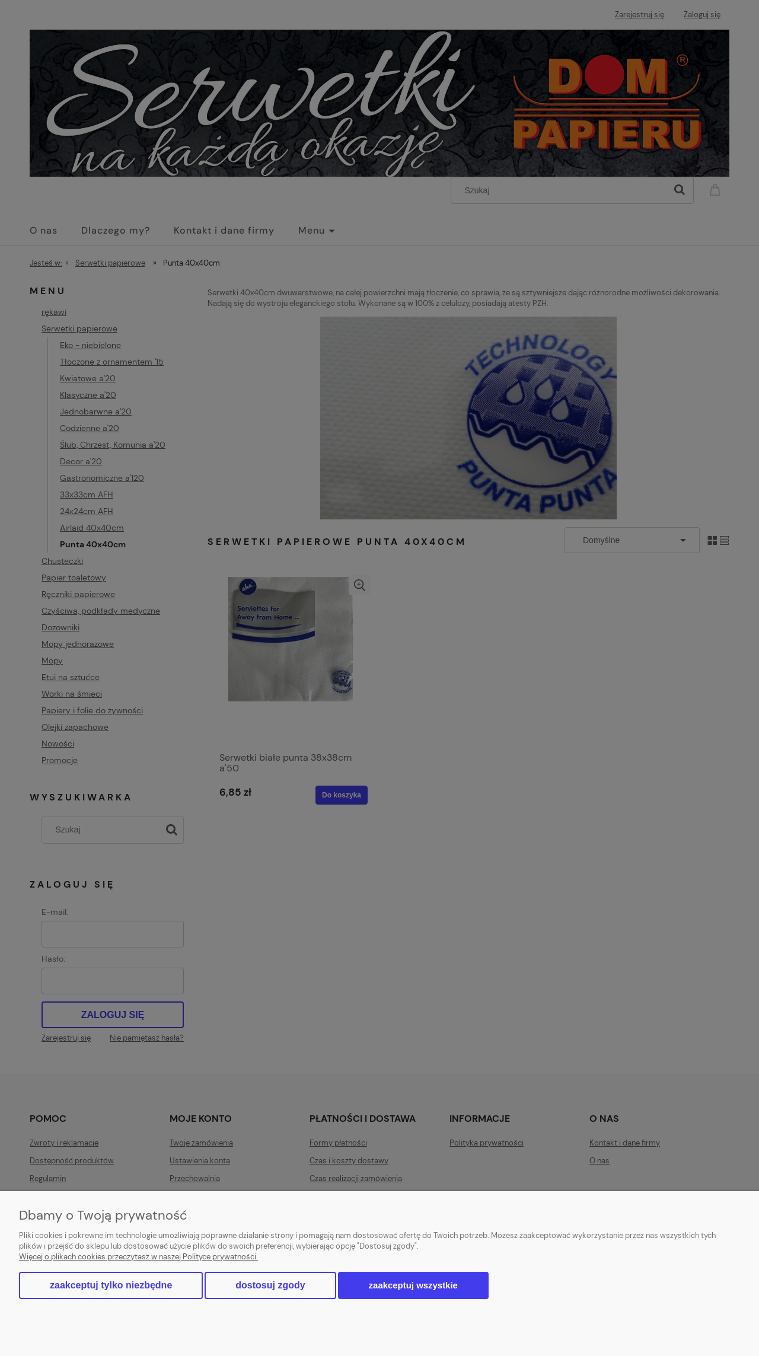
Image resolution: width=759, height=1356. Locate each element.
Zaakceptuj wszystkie (413, 1285)
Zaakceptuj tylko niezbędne (111, 1285)
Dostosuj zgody (270, 1285)
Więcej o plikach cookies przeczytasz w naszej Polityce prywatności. (138, 1257)
